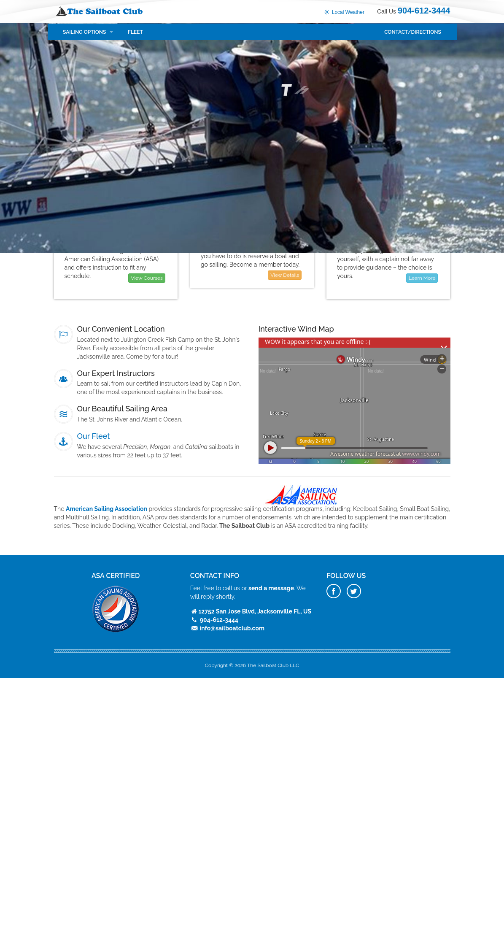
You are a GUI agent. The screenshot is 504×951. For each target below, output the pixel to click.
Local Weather (343, 12)
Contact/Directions (412, 32)
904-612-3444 (424, 10)
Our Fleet (93, 436)
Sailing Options (84, 32)
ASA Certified (116, 576)
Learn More (422, 278)
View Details (284, 275)
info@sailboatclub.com (232, 628)
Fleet (135, 32)
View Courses (146, 278)
